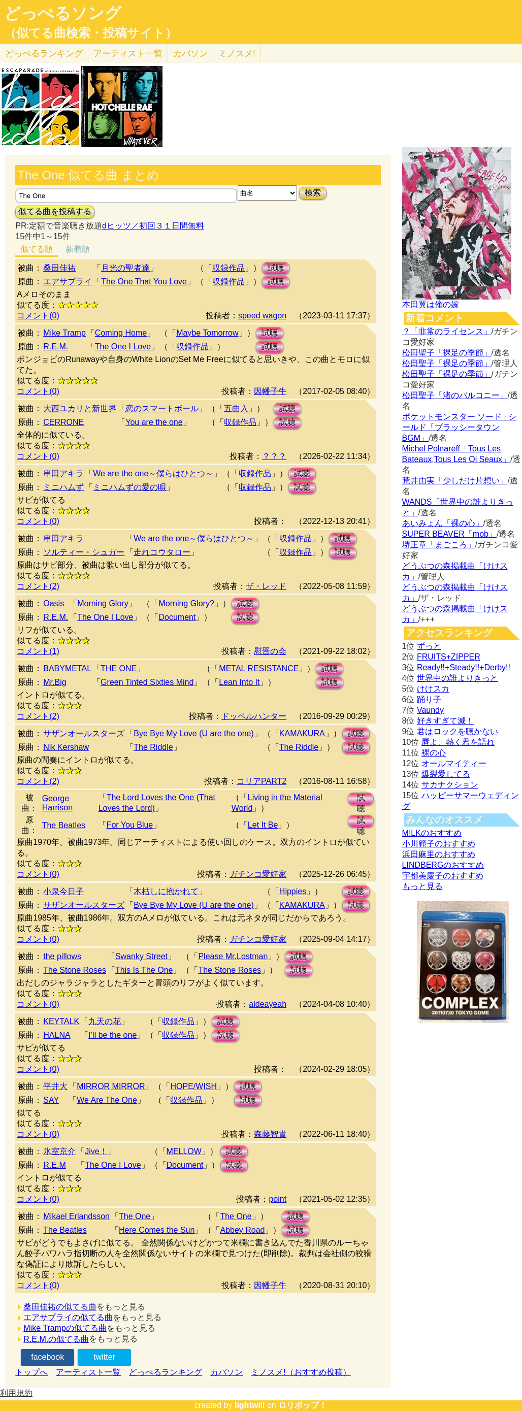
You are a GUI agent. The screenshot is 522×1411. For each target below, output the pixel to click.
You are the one (153, 422)
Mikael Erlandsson (76, 1216)
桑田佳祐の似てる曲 (59, 1306)
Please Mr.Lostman (233, 956)
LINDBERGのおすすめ (443, 865)
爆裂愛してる (445, 774)
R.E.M (54, 1165)
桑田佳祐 (59, 268)
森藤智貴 (270, 1134)
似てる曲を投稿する (54, 211)
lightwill (250, 1405)
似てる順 (36, 249)
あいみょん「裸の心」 (442, 523)
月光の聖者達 (125, 268)
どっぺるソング (62, 13)
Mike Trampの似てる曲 (65, 1328)
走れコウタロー (162, 552)
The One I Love (123, 346)
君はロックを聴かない (457, 731)
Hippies (292, 891)
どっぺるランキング (165, 1372)
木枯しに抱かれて (166, 891)
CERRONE (63, 422)
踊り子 (429, 699)
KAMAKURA (302, 733)
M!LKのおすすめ (432, 833)
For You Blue (130, 825)
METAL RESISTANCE (259, 668)
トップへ (31, 1372)
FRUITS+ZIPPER (448, 656)
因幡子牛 (270, 391)
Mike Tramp (64, 333)
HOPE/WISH (193, 1086)
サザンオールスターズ (83, 733)
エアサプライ (67, 281)
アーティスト (127, 53)
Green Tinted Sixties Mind (147, 682)
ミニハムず (63, 487)
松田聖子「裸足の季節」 (447, 352)
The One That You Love (144, 281)
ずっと (429, 646)
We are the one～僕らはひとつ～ (153, 473)
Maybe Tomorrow (207, 333)
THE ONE (119, 668)
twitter (104, 1357)
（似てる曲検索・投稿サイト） (90, 33)
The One (134, 1216)
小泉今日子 (63, 891)
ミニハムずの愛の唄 (129, 487)
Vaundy (430, 710)
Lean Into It (239, 682)
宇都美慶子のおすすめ (442, 875)
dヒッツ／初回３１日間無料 (153, 225)
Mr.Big (54, 682)
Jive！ (96, 1151)
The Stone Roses (74, 970)
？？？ (274, 456)
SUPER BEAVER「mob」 (449, 534)
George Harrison (57, 803)
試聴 (276, 268)
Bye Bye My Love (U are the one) (194, 733)
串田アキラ (63, 473)
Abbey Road (242, 1230)
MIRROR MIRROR (111, 1086)
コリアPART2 (261, 781)
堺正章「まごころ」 (438, 544)
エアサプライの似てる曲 (68, 1317)
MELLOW (184, 1151)
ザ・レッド (266, 586)
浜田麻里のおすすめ (438, 854)
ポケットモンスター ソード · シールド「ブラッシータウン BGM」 (459, 427)
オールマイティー (453, 763)
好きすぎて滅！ (445, 720)
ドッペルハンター (253, 716)
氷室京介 (59, 1151)
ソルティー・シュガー (83, 552)
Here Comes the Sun (156, 1230)
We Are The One (107, 1100)
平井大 (55, 1086)
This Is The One (144, 970)
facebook (47, 1357)
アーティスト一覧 (88, 1372)
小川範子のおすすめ (438, 843)
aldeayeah (267, 1004)
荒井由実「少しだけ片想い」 (455, 480)
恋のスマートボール (162, 408)
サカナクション (449, 784)
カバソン (190, 53)
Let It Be (263, 825)
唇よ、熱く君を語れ (458, 742)
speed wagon (262, 315)
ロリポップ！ (302, 1405)
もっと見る (422, 886)
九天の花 (104, 1021)
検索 (313, 192)
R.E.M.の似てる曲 (56, 1339)
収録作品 (228, 268)
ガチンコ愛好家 (258, 874)
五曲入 (236, 408)
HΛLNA (56, 1035)
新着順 (78, 249)
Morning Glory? (186, 603)
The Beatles (63, 825)
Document (176, 617)
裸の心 (433, 752)
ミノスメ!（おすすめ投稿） (300, 1372)
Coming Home (121, 333)
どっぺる (44, 53)
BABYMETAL (67, 668)
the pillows (62, 956)
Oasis (53, 603)
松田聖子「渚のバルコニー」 (455, 395)
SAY (51, 1100)
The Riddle (153, 747)
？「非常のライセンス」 (447, 331)
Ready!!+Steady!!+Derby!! (463, 667)
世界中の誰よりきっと (457, 678)
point (277, 1199)
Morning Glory (102, 603)
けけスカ (433, 688)
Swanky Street (141, 956)
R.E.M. (55, 346)
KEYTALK (61, 1021)
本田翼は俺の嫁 (430, 304)
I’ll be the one (112, 1035)
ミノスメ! (236, 53)
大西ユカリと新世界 (79, 408)
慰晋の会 (270, 651)
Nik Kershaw (66, 747)
